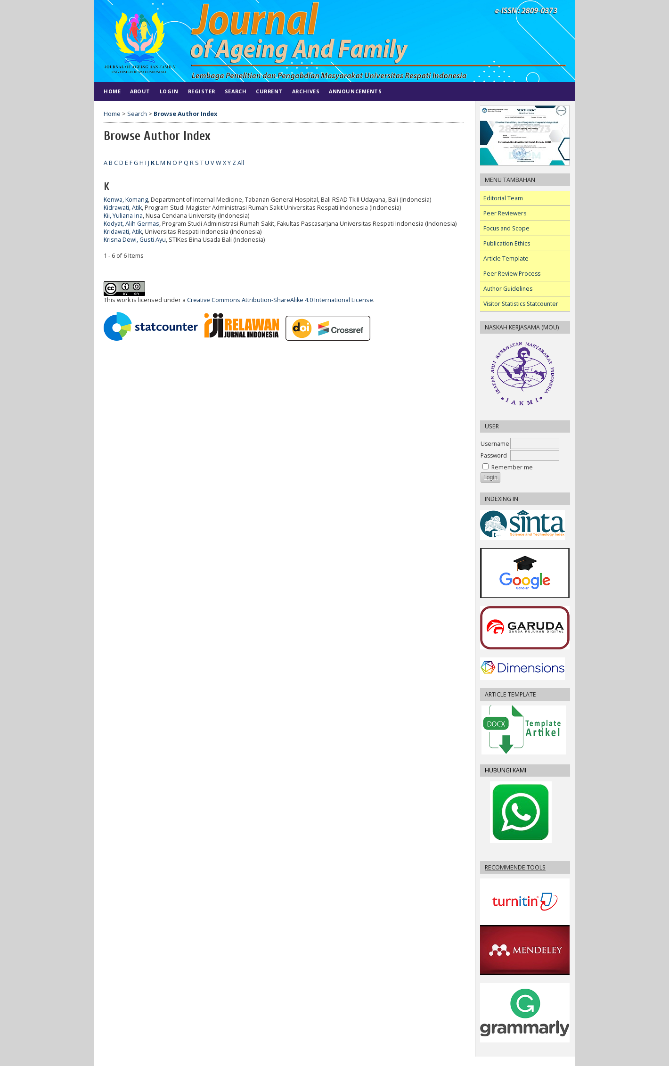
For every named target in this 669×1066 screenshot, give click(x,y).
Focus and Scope (506, 228)
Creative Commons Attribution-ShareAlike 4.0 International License (280, 300)
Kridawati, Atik (123, 232)
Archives (305, 91)
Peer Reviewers (504, 213)
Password (494, 455)
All (240, 163)
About (140, 91)
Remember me (512, 467)
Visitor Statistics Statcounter (520, 304)
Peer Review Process (511, 274)
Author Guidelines (507, 289)
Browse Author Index (185, 114)
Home (112, 91)
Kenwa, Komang (126, 200)
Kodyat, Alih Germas (131, 224)
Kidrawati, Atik (123, 208)
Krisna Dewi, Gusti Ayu (135, 240)
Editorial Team (503, 198)
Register (201, 91)
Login (169, 91)
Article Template (506, 258)
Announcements (355, 91)
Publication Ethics (506, 243)
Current (269, 91)
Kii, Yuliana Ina (123, 216)
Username (495, 444)
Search (235, 91)
